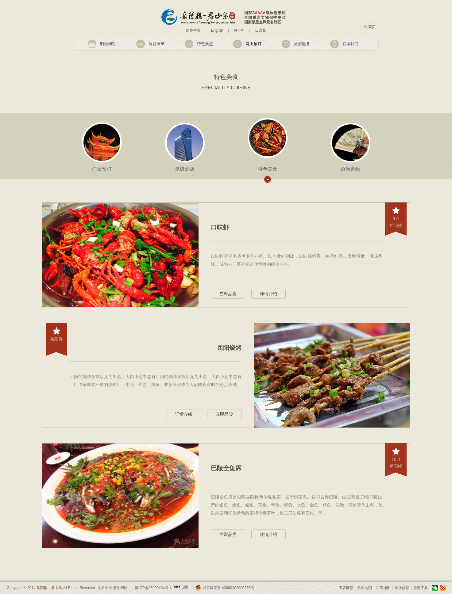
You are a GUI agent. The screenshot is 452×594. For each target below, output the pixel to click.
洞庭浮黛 (156, 43)
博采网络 (120, 588)
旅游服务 (302, 43)
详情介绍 (268, 293)
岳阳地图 (383, 588)
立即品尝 (228, 293)
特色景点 (205, 43)
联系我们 (350, 43)
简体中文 (193, 30)
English (217, 30)
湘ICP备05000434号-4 (153, 588)
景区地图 (364, 588)
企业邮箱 (402, 588)
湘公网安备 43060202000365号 (228, 588)
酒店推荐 (345, 588)
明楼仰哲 (108, 43)
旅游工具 (420, 588)
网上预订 (253, 43)
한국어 (239, 30)
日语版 (260, 30)
